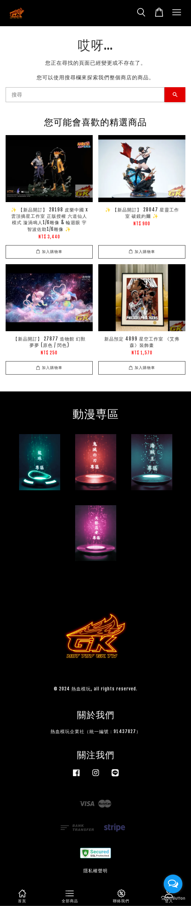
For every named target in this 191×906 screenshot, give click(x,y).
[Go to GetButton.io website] (173, 898)
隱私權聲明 (95, 870)
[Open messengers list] (173, 884)
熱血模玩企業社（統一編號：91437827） (95, 731)
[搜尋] (85, 94)
